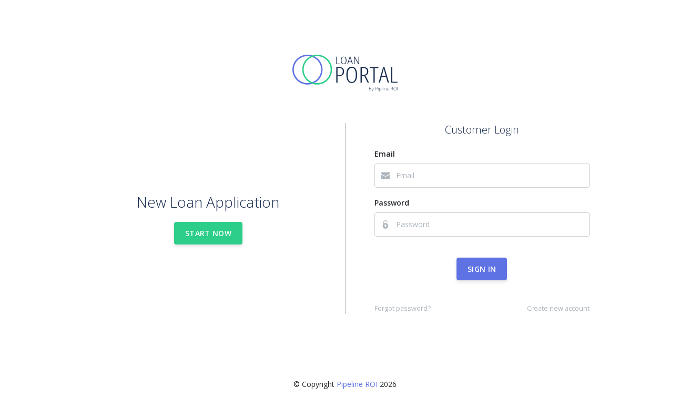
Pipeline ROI (357, 384)
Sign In (482, 269)
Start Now (208, 233)
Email (384, 154)
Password (391, 203)
